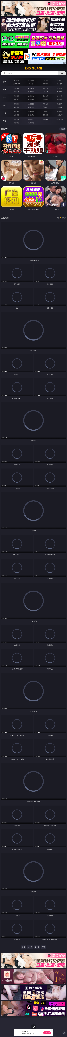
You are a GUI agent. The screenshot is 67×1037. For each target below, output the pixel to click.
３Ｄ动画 (60, 88)
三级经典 (5, 217)
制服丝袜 (16, 99)
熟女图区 (45, 107)
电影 (4, 97)
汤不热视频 (59, 119)
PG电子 (16, 80)
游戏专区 (60, 80)
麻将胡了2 (16, 84)
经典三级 (31, 99)
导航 (4, 121)
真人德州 (31, 80)
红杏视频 (16, 123)
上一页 (30, 947)
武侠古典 (60, 112)
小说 (4, 113)
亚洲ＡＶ (16, 88)
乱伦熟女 (45, 99)
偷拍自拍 (31, 96)
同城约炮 (16, 119)
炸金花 (31, 84)
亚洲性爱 (16, 96)
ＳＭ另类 (60, 91)
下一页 (37, 947)
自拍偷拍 (31, 88)
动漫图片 (60, 104)
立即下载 (47, 1033)
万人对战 (45, 80)
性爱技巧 (60, 115)
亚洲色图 (31, 104)
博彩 (4, 82)
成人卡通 (45, 96)
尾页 (43, 947)
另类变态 (60, 99)
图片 (4, 105)
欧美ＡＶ (45, 88)
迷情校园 (16, 115)
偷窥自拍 (16, 104)
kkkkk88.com (33, 68)
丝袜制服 (31, 91)
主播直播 (45, 91)
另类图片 (60, 107)
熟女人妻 (16, 91)
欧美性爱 (60, 96)
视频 (4, 90)
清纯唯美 (31, 107)
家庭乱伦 (31, 112)
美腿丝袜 (16, 107)
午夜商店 (31, 119)
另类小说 (31, 115)
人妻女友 (45, 112)
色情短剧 (31, 123)
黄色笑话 (45, 115)
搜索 (62, 73)
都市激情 (16, 112)
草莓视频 (45, 119)
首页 (23, 947)
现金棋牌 (45, 84)
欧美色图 (45, 104)
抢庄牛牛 (60, 84)
